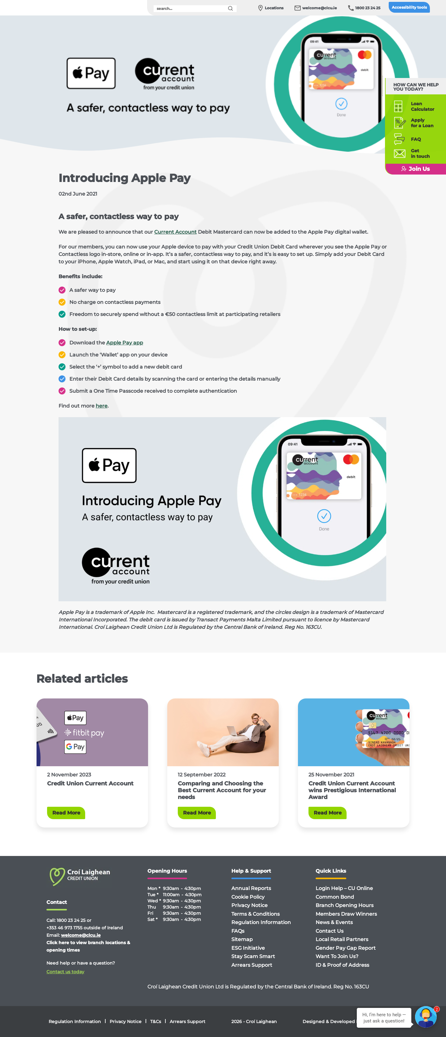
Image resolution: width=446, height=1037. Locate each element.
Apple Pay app (124, 343)
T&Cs (155, 1021)
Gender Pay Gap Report (346, 948)
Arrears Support (251, 965)
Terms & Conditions (255, 914)
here (101, 406)
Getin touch (417, 153)
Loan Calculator (419, 106)
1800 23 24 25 (367, 8)
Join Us (414, 169)
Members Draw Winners (346, 914)
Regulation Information (261, 922)
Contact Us (329, 931)
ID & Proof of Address (342, 965)
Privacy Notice (249, 905)
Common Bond (335, 897)
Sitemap (242, 939)
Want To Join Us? (337, 956)
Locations (274, 8)
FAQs (237, 931)
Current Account (175, 232)
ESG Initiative (248, 948)
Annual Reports (251, 888)
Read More (66, 813)
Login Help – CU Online (344, 888)
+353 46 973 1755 (64, 928)
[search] (195, 8)
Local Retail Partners (342, 939)
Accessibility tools (409, 7)
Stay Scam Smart (253, 956)
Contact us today (65, 971)
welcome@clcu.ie (319, 8)
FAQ (413, 139)
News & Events (334, 922)
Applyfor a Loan (419, 122)
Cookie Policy (248, 897)
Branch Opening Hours (345, 905)
